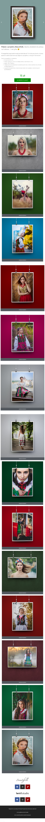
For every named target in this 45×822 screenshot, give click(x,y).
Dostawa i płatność (32, 808)
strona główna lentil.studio (22, 812)
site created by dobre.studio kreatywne (22, 815)
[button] (22, 80)
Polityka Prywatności (23, 808)
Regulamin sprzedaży (13, 808)
